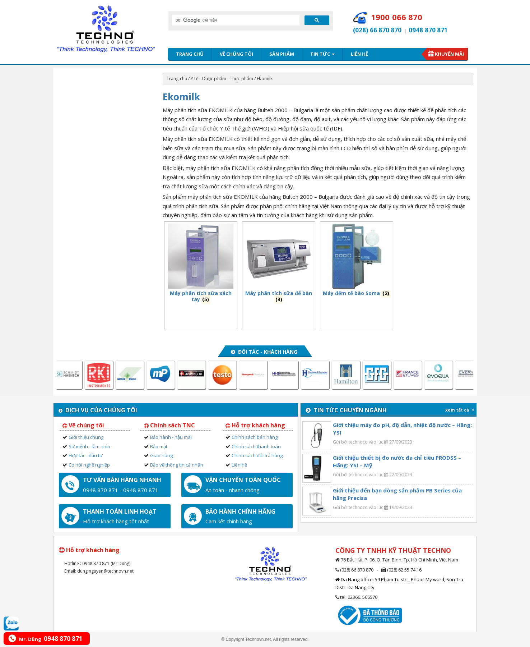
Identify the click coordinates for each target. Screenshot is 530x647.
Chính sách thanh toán (256, 446)
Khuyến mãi (449, 54)
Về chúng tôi (236, 54)
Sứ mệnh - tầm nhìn (89, 446)
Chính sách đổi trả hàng (257, 455)
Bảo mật (158, 446)
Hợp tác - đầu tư (86, 455)
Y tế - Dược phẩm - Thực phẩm (222, 78)
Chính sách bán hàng (255, 437)
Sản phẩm (281, 54)
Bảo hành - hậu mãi (171, 437)
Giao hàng (161, 455)
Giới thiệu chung (86, 437)
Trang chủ (190, 54)
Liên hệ (359, 54)
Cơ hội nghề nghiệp (89, 465)
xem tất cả (459, 410)
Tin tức (322, 54)
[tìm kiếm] (235, 20)
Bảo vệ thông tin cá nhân (176, 465)
